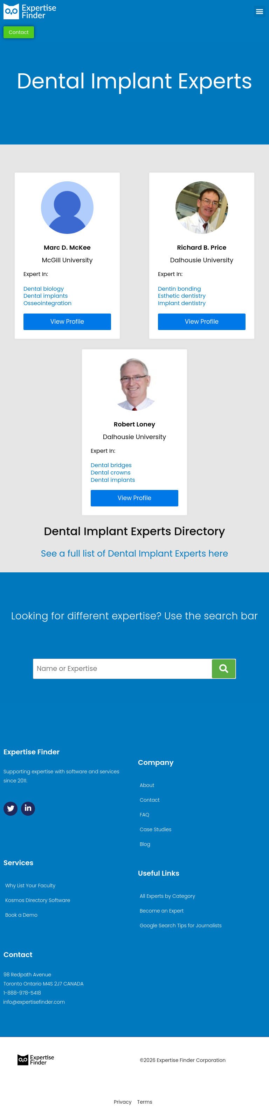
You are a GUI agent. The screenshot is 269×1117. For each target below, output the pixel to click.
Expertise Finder (32, 752)
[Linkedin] (28, 809)
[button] (259, 11)
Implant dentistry (182, 303)
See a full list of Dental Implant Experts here (134, 553)
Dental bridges (111, 465)
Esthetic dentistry (182, 296)
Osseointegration (47, 303)
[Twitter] (11, 809)
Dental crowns (111, 473)
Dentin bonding (179, 289)
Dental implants (45, 296)
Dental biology (43, 289)
